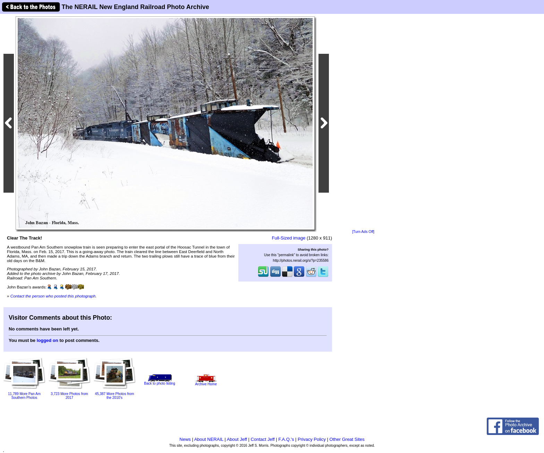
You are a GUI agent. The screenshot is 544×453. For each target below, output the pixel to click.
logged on (47, 340)
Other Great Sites (347, 439)
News (185, 439)
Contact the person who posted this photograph (53, 296)
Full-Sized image (289, 238)
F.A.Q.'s (286, 439)
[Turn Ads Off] (363, 232)
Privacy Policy (312, 439)
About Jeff (237, 439)
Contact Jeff (263, 439)
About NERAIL (208, 439)
